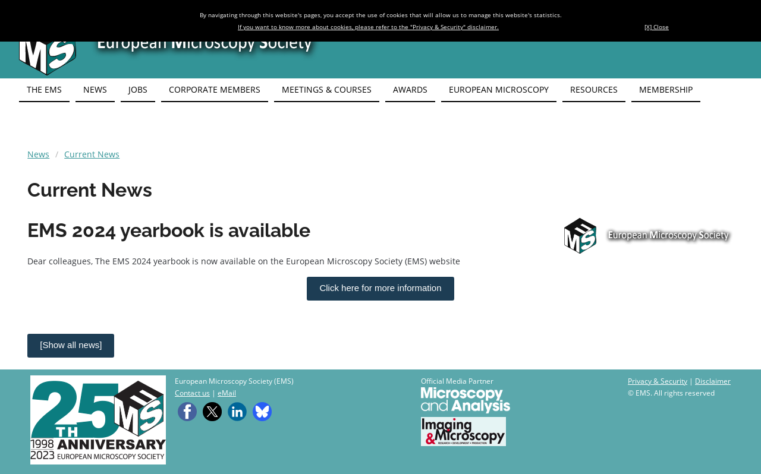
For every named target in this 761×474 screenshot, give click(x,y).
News (38, 154)
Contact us (192, 393)
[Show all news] (71, 345)
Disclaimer (713, 381)
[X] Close (656, 27)
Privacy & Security (657, 381)
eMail (227, 393)
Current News (92, 154)
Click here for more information (380, 288)
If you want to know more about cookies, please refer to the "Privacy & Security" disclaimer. (368, 27)
